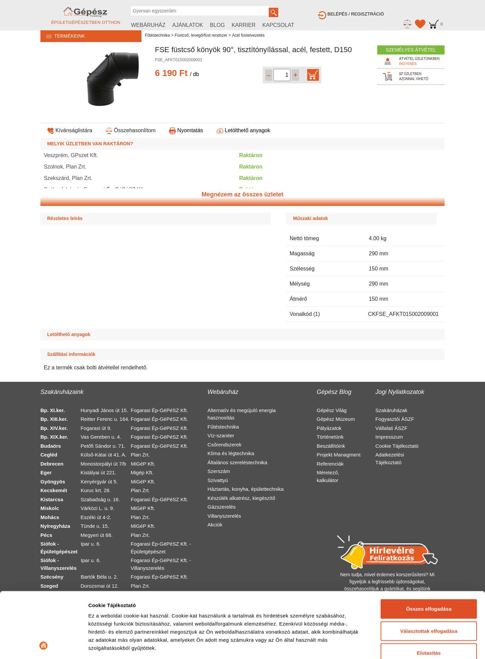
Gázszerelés (221, 507)
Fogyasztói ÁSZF (395, 419)
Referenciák (330, 464)
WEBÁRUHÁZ (148, 25)
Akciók (214, 524)
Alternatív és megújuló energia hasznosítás (241, 414)
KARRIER (244, 25)
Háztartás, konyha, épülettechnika (245, 489)
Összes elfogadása (428, 547)
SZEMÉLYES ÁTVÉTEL (411, 49)
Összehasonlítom (131, 130)
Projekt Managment (338, 454)
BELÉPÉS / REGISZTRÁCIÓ (351, 13)
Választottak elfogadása (428, 569)
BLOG (217, 25)
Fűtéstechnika (157, 35)
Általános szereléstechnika (237, 462)
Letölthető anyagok (243, 130)
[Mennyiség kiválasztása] (281, 75)
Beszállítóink (331, 446)
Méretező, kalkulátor (328, 476)
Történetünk (330, 437)
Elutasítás (429, 591)
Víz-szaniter (220, 435)
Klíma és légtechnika (230, 453)
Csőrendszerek (224, 444)
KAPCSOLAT (278, 25)
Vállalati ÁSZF (392, 428)
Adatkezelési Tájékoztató (390, 458)
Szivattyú (217, 480)
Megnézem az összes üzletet (242, 194)
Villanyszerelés (224, 516)
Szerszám (218, 471)
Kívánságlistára (69, 130)
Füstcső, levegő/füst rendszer (200, 35)
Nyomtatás (186, 130)
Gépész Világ (332, 410)
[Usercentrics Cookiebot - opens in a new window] (43, 646)
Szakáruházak (392, 410)
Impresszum (389, 437)
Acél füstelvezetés (248, 35)
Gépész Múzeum (336, 419)
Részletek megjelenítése (117, 646)
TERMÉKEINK (62, 36)
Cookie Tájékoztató (397, 446)
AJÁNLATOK (187, 25)
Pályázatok (329, 428)
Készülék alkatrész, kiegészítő (241, 498)
